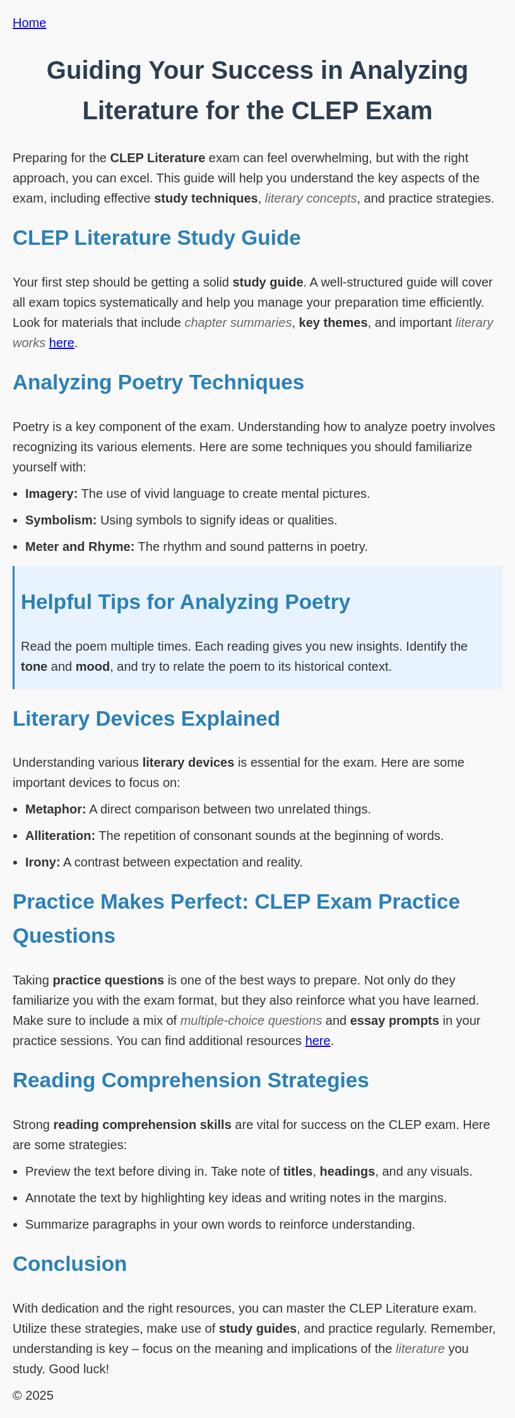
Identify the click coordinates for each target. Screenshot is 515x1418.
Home (29, 23)
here (61, 343)
